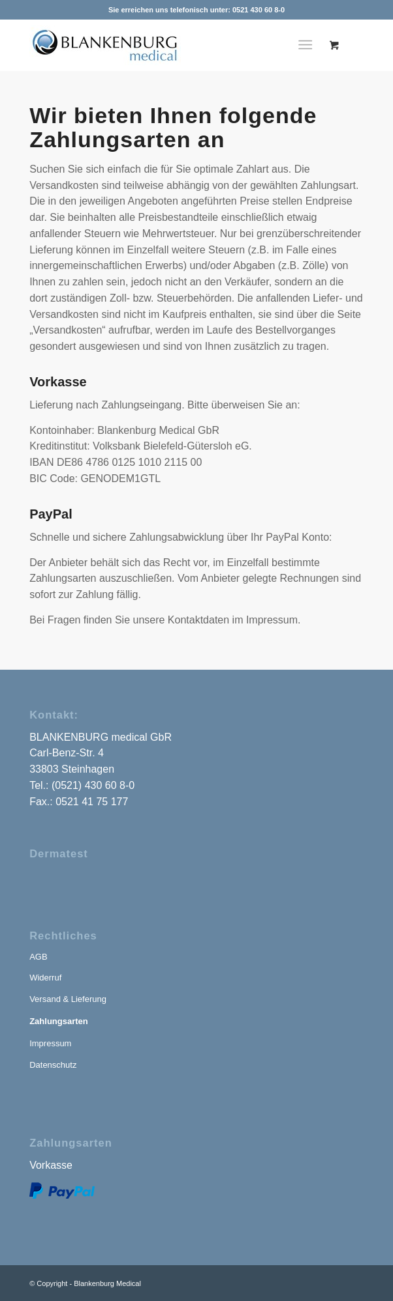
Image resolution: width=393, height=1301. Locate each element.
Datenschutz (52, 1065)
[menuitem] (307, 45)
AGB (38, 957)
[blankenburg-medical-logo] (112, 45)
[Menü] (305, 45)
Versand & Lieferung (67, 999)
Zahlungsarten (58, 1021)
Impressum (50, 1043)
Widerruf (45, 977)
